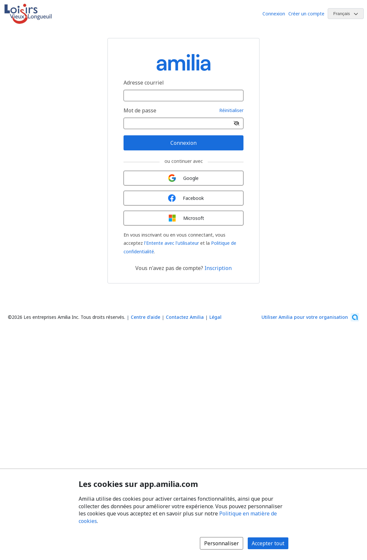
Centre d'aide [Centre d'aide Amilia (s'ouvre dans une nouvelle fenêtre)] (145, 317)
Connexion (273, 13)
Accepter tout (268, 543)
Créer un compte (306, 13)
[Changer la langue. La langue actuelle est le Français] (346, 13)
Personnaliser (221, 543)
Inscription (218, 268)
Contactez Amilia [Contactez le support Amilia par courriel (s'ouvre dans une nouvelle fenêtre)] (185, 317)
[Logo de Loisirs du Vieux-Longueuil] (28, 13)
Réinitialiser (231, 110)
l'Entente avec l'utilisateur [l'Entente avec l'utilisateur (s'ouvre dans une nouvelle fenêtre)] (171, 243)
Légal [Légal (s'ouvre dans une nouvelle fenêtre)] (215, 317)
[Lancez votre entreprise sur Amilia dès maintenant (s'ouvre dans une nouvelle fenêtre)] (310, 317)
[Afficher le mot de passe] (236, 123)
